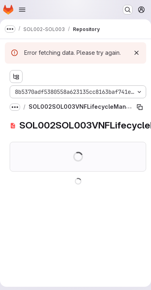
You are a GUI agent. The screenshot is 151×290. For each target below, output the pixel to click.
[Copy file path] (139, 107)
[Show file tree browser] (16, 76)
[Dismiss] (136, 53)
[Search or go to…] (127, 9)
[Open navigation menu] (22, 9)
